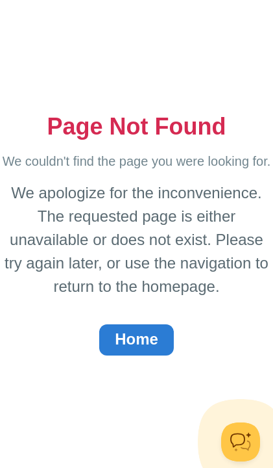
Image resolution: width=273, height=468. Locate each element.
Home (136, 339)
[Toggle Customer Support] (240, 442)
